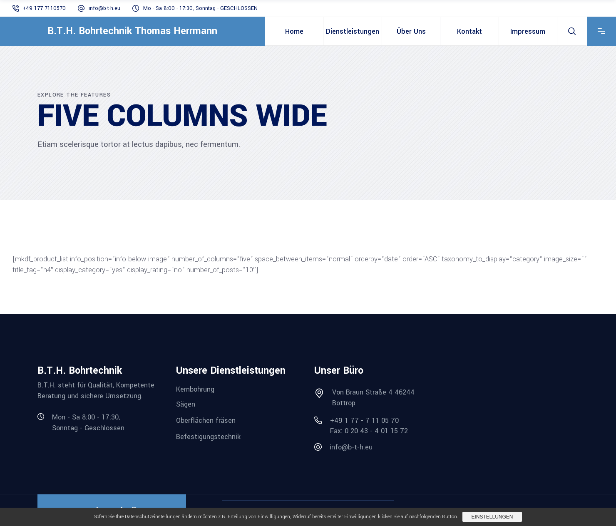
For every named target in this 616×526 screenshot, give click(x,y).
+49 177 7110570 (44, 8)
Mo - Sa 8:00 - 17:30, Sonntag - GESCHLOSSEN (200, 8)
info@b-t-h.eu (104, 8)
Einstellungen (492, 517)
